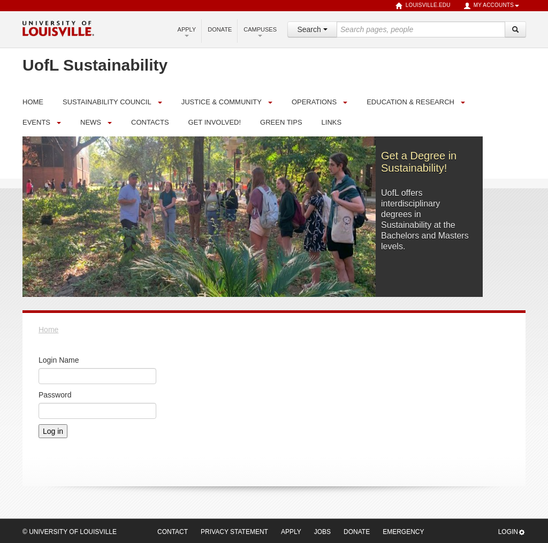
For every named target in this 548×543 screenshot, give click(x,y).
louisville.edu (423, 6)
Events (36, 122)
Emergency (403, 532)
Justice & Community (221, 102)
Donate (220, 29)
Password (55, 395)
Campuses (260, 31)
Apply (187, 31)
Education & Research (410, 102)
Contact (172, 532)
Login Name (59, 360)
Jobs (322, 532)
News (90, 122)
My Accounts (491, 6)
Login (512, 532)
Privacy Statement (234, 532)
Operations (314, 102)
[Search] (515, 29)
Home (48, 329)
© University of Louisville (69, 532)
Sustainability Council (107, 102)
